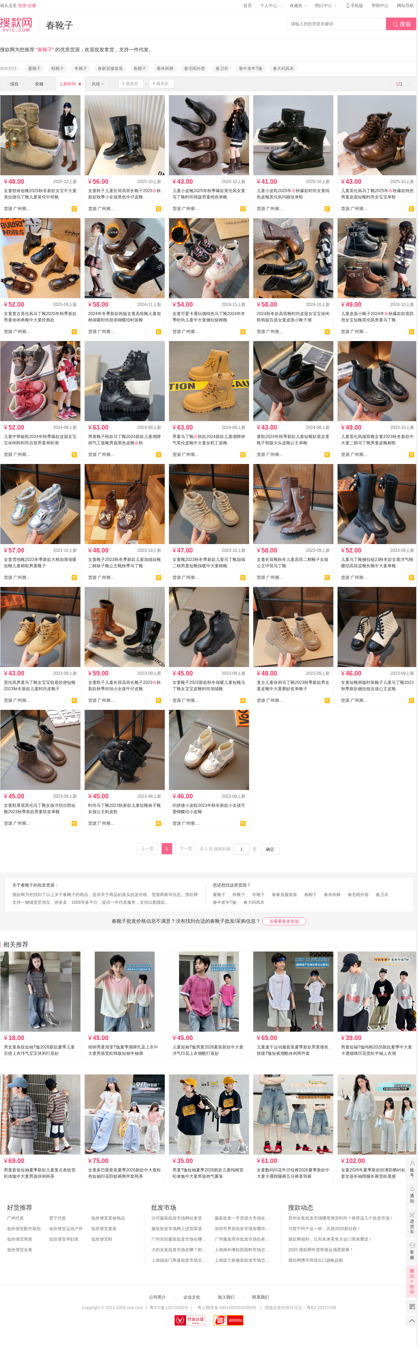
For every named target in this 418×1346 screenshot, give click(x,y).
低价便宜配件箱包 (24, 1228)
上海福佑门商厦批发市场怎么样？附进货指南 (179, 1260)
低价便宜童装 (104, 1228)
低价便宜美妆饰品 (108, 1218)
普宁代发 (57, 1218)
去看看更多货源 (284, 921)
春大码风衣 (283, 68)
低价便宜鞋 (101, 1239)
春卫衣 (222, 68)
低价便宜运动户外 (66, 1228)
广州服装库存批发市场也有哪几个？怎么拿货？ (243, 1239)
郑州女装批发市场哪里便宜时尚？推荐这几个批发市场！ (341, 1218)
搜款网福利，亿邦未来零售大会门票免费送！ (330, 1239)
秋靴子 (57, 68)
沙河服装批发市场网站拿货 (176, 1218)
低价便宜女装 (19, 1249)
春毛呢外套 (194, 68)
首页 (247, 5)
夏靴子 (34, 68)
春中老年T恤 (250, 68)
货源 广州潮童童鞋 (17, 208)
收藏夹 (298, 5)
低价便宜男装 (19, 1239)
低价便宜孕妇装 (64, 1239)
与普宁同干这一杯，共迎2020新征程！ (324, 1228)
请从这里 (18, 5)
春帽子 (139, 68)
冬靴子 (80, 68)
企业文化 (191, 1297)
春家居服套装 (110, 68)
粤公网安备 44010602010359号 (226, 1307)
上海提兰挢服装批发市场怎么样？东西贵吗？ (243, 1260)
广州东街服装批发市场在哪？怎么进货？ (179, 1239)
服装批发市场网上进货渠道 (176, 1228)
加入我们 (226, 1297)
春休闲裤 (165, 68)
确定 (270, 849)
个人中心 (270, 5)
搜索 (402, 24)
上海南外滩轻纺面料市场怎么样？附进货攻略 (243, 1249)
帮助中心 (380, 5)
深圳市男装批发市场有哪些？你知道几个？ (243, 1228)
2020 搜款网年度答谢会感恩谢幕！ (321, 1249)
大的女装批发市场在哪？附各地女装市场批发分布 (179, 1249)
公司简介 (157, 1297)
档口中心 (325, 5)
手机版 (354, 5)
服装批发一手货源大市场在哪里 (243, 1218)
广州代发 (15, 1218)
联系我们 (260, 1297)
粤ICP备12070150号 (169, 1307)
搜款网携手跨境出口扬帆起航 (315, 1260)
